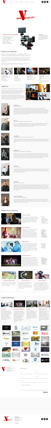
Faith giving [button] (43, 234)
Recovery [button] (43, 259)
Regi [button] (42, 222)
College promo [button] (44, 258)
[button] (44, 219)
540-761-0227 (17, 420)
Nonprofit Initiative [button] (44, 235)
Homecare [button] (43, 246)
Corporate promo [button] (44, 218)
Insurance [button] (43, 217)
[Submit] (43, 392)
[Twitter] (45, 2)
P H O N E (21, 376)
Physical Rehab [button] (44, 247)
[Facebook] (42, 2)
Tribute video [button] (44, 260)
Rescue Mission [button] (44, 236)
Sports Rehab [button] (44, 244)
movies (43, 38)
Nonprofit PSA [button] (44, 230)
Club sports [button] (43, 262)
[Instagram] (47, 2)
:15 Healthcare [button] (44, 245)
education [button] (46, 259)
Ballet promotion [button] (44, 233)
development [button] (46, 222)
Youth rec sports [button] (44, 261)
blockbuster (40, 38)
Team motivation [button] (44, 263)
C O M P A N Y (22, 380)
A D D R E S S (36, 376)
